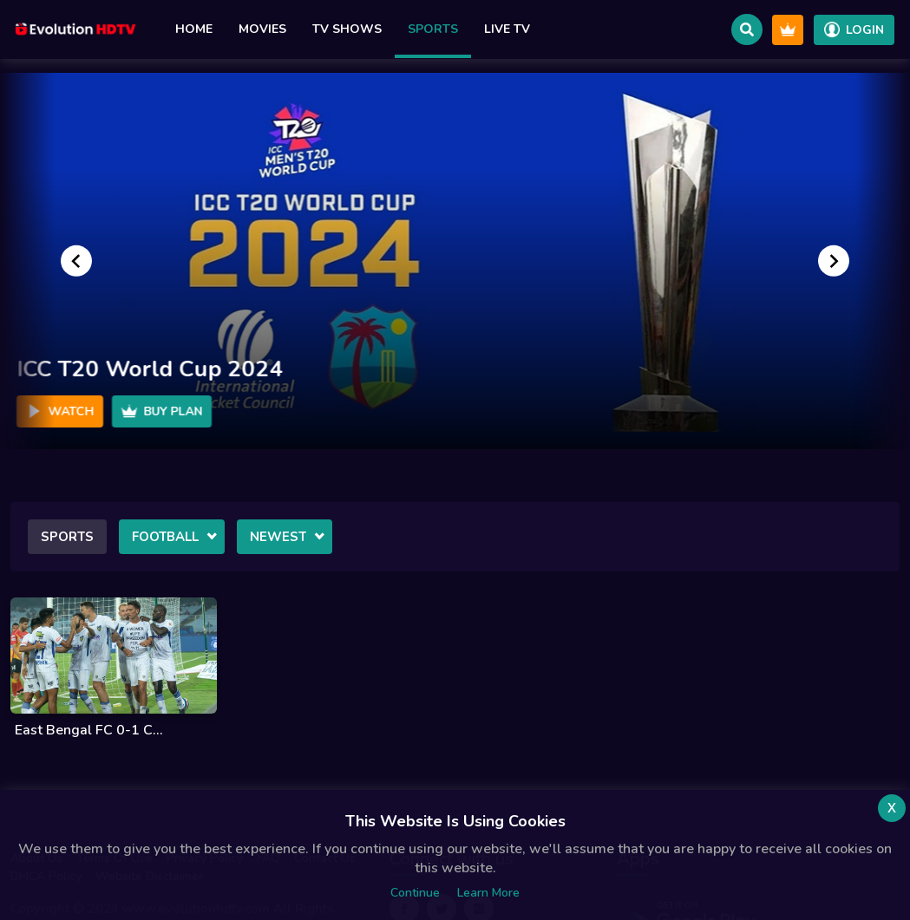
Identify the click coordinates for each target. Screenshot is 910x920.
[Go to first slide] (833, 261)
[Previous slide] (76, 261)
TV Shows (347, 29)
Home (194, 29)
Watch (60, 411)
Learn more (488, 892)
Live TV (507, 29)
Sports (433, 29)
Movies (262, 29)
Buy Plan (161, 411)
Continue (415, 892)
